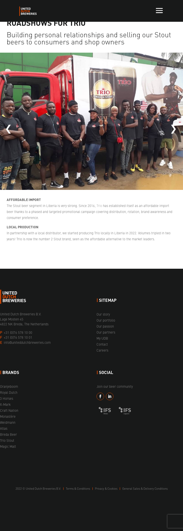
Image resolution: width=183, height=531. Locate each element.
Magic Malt (8, 446)
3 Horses (6, 398)
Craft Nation (9, 410)
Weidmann (7, 422)
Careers (102, 350)
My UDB (102, 338)
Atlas (3, 428)
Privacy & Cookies (106, 488)
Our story (103, 314)
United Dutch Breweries (41, 488)
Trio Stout (7, 440)
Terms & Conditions (78, 488)
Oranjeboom (9, 386)
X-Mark (5, 404)
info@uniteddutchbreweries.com (27, 342)
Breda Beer (8, 434)
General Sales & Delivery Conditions (145, 488)
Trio (99, 205)
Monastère (8, 416)
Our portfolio (106, 320)
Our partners (106, 332)
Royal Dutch (8, 392)
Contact (102, 344)
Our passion (105, 326)
